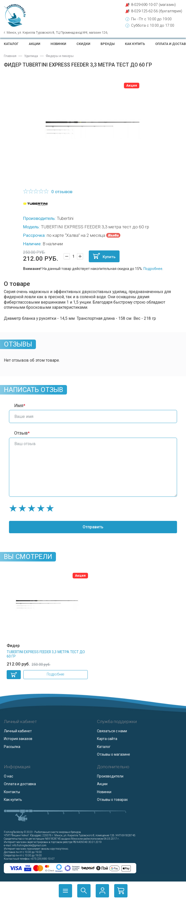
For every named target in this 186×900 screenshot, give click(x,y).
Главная (10, 56)
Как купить (135, 44)
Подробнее (152, 269)
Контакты (12, 792)
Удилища (31, 56)
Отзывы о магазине (113, 754)
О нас (8, 776)
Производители (110, 776)
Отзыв (21, 433)
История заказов (18, 739)
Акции (34, 44)
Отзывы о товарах (112, 800)
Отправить (93, 526)
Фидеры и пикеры (60, 56)
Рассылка (12, 747)
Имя (18, 405)
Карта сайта (107, 739)
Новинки (58, 44)
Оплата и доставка (20, 784)
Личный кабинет (18, 731)
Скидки (83, 44)
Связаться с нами (112, 731)
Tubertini (65, 218)
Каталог (11, 44)
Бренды (108, 44)
